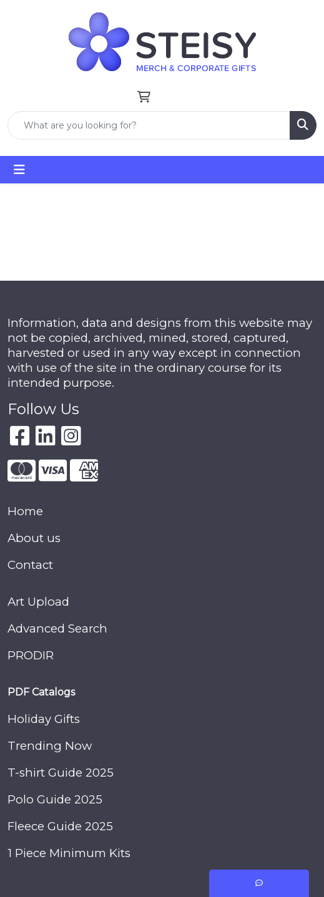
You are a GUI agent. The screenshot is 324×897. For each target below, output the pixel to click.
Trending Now (49, 746)
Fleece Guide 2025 (60, 826)
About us (34, 538)
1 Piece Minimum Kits (68, 853)
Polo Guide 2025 (54, 799)
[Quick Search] (148, 125)
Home (25, 511)
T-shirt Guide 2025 (60, 772)
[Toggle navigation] (19, 169)
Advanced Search (57, 628)
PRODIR (30, 655)
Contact (30, 565)
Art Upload (38, 601)
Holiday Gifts (43, 719)
